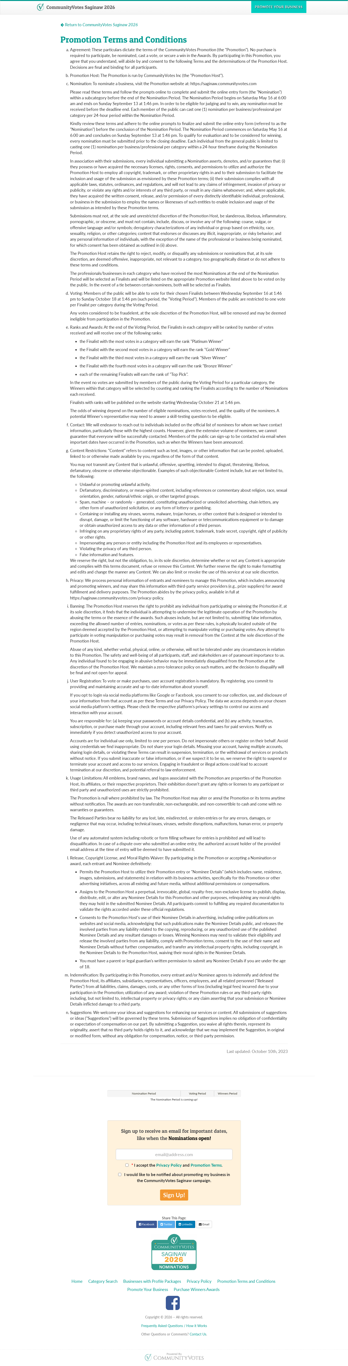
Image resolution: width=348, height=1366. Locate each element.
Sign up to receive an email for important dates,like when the (174, 1134)
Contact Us (198, 1334)
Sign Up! (174, 1194)
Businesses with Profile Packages (152, 1281)
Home (77, 1281)
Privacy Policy (169, 1165)
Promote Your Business (147, 1289)
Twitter (166, 1224)
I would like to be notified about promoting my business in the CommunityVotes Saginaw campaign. (174, 1177)
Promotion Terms (206, 1165)
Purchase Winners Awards (196, 1289)
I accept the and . (174, 1165)
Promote (279, 7)
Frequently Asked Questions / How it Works (174, 1326)
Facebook (146, 1224)
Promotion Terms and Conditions (246, 1281)
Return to (99, 24)
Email (204, 1224)
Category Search (102, 1281)
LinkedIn (186, 1224)
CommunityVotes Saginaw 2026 (76, 7)
